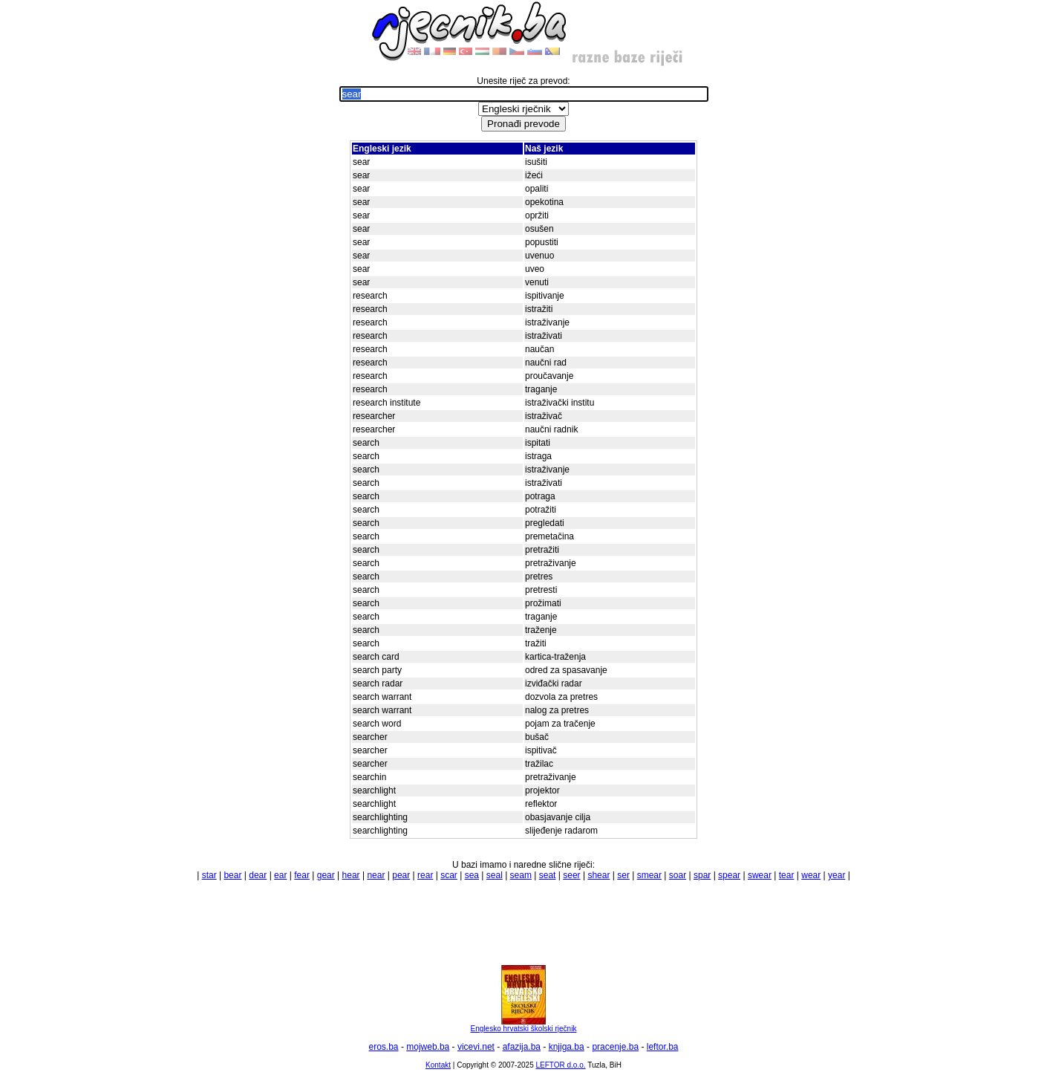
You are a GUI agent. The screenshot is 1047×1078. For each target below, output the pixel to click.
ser (623, 875)
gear (326, 875)
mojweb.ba (427, 1047)
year (836, 875)
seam (521, 875)
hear (351, 875)
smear (649, 875)
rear (425, 875)
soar (677, 875)
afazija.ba (522, 1047)
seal (494, 875)
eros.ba (384, 1047)
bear (232, 875)
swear (760, 875)
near (376, 875)
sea (472, 875)
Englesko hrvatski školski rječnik (524, 1025)
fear (302, 875)
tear (787, 875)
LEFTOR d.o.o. (560, 1065)
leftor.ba (663, 1047)
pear (401, 875)
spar (702, 875)
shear (598, 875)
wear (811, 875)
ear (280, 875)
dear (258, 875)
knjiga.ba (566, 1047)
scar (448, 875)
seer (571, 875)
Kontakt (438, 1065)
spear (729, 875)
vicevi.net (476, 1047)
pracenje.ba (615, 1047)
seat (547, 875)
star (209, 875)
